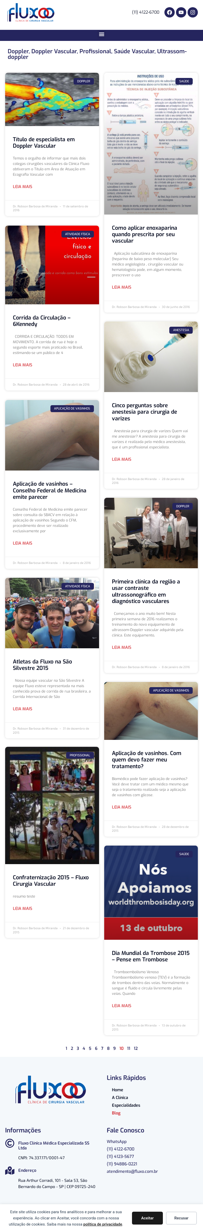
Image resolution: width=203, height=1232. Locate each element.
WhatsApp (117, 1141)
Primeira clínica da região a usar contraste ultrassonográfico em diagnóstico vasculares (146, 591)
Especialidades (126, 1105)
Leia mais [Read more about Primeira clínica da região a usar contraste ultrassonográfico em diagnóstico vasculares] (121, 647)
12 (136, 1048)
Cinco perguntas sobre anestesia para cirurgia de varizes (144, 412)
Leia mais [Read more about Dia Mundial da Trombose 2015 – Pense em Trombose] (121, 1005)
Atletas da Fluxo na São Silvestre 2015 (42, 664)
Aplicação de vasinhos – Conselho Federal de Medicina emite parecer (49, 489)
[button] (101, 34)
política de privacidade (102, 1224)
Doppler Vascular (54, 51)
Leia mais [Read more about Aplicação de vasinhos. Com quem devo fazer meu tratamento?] (121, 807)
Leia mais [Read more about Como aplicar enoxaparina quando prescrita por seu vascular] (121, 287)
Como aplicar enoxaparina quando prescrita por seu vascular (144, 234)
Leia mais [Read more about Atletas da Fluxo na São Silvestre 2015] (22, 708)
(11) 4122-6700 (120, 1149)
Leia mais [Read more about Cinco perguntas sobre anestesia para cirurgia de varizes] (121, 459)
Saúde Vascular (134, 51)
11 (128, 1048)
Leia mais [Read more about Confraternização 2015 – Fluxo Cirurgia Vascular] (22, 908)
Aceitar (147, 1218)
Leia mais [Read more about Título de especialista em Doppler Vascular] (22, 186)
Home (117, 1090)
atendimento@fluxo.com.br (132, 1171)
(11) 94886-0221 (122, 1164)
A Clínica (120, 1097)
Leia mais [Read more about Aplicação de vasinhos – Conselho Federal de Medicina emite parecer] (22, 542)
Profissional (95, 51)
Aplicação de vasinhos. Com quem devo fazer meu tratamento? (146, 760)
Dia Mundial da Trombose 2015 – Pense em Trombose (151, 956)
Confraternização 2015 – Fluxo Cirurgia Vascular (51, 880)
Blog (116, 1113)
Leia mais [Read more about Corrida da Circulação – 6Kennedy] (22, 364)
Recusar (181, 1218)
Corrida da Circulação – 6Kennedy (41, 320)
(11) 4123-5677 (120, 1156)
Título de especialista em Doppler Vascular (44, 142)
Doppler (18, 51)
